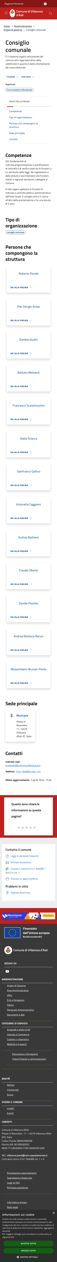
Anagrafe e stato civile (18, 1029)
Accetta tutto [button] (28, 1243)
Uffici (9, 995)
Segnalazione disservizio (19, 1178)
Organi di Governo (16, 985)
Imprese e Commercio (18, 1034)
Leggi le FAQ (13, 1183)
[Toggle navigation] (6, 13)
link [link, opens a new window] (12, 1237)
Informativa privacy (17, 1202)
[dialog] (28, 1236)
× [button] (53, 1213)
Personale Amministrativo (20, 1010)
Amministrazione (23, 26)
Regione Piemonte (14, 3)
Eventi (10, 1113)
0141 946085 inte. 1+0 (28, 771)
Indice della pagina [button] (19, 101)
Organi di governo (13, 30)
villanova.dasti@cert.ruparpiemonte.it (27, 1155)
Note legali (12, 1207)
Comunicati (13, 1090)
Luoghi (10, 1108)
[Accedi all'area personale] (45, 3)
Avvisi (10, 1094)
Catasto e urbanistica (18, 1039)
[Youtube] (7, 971)
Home (7, 26)
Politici (10, 1005)
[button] (28, 1257)
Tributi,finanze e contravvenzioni (29, 1059)
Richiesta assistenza (17, 1187)
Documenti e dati (16, 1014)
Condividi (13, 77)
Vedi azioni (28, 77)
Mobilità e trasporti (17, 1044)
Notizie (10, 1085)
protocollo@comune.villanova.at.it (22, 765)
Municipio (22, 715)
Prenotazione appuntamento (21, 1173)
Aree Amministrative (18, 990)
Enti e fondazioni (15, 1000)
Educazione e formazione (25, 1054)
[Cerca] (50, 13)
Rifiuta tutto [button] (28, 1250)
